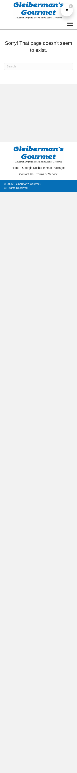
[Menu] (70, 23)
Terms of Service (47, 174)
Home (15, 167)
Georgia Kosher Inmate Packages (43, 167)
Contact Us (26, 174)
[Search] (38, 66)
